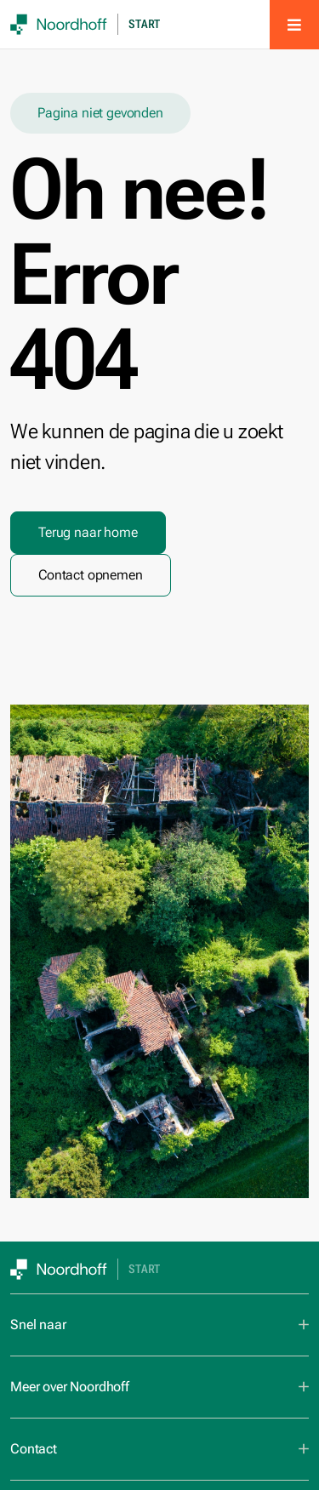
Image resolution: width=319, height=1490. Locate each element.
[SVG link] (58, 24)
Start (144, 24)
